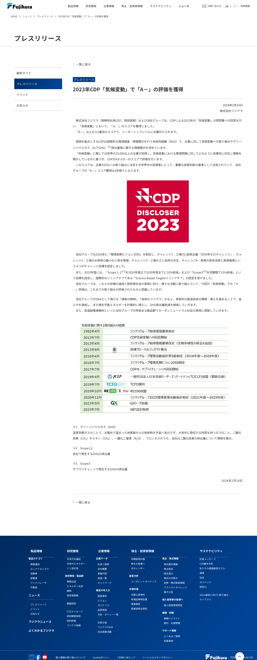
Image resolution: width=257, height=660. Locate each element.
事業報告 (135, 600)
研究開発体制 (74, 612)
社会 (202, 574)
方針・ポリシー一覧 (108, 611)
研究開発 (91, 6)
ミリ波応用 (72, 564)
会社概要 (102, 565)
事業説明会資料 (139, 605)
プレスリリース (45, 16)
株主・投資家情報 (132, 6)
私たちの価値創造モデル (212, 564)
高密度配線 (72, 592)
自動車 (33, 570)
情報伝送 (71, 578)
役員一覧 (102, 574)
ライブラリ (205, 596)
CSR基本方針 (206, 560)
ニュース (183, 6)
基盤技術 (71, 600)
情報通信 (35, 560)
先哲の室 (102, 619)
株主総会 (168, 565)
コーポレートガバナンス (144, 578)
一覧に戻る (83, 64)
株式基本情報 (171, 560)
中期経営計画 (138, 555)
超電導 (33, 574)
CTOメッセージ (75, 608)
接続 (69, 587)
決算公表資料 (138, 591)
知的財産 (71, 617)
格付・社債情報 (172, 619)
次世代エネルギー (76, 560)
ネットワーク (105, 579)
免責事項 (168, 637)
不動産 (33, 583)
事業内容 (102, 570)
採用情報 (245, 6)
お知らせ (22, 105)
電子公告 (168, 588)
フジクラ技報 (74, 621)
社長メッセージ (208, 555)
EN (235, 6)
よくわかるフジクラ (41, 627)
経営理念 (102, 592)
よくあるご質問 (172, 632)
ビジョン (102, 597)
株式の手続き (171, 574)
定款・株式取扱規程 (174, 579)
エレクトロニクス (39, 565)
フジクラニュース (40, 618)
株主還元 (168, 570)
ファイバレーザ (38, 579)
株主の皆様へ (138, 560)
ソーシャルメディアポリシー (157, 654)
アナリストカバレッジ (175, 583)
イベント (22, 94)
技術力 (203, 583)
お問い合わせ (218, 6)
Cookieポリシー (101, 654)
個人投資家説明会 (173, 601)
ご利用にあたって (126, 654)
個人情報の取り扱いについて (71, 654)
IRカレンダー (138, 564)
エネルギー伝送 (75, 582)
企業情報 (109, 6)
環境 (202, 569)
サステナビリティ (160, 6)
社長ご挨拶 (103, 560)
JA (230, 6)
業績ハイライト (172, 614)
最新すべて (23, 73)
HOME (14, 16)
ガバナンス (103, 601)
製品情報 (73, 6)
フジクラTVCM (105, 623)
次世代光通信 (74, 555)
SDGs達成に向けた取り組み (214, 591)
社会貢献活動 (105, 628)
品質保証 (102, 606)
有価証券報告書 (139, 595)
